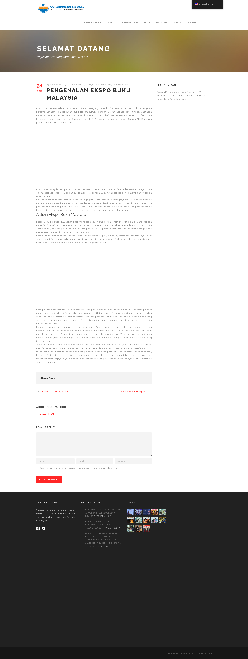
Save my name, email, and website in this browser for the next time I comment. (79, 468)
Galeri (178, 22)
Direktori (162, 22)
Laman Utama (92, 22)
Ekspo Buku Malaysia (99, 85)
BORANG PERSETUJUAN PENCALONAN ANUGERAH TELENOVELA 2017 (98, 524)
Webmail (193, 22)
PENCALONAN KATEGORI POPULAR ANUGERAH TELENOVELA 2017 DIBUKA (103, 513)
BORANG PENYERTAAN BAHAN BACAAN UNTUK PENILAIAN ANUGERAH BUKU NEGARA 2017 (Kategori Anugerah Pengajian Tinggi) (103, 539)
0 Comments (75, 85)
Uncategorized (120, 85)
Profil (110, 22)
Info (147, 22)
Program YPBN (129, 22)
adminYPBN (56, 85)
